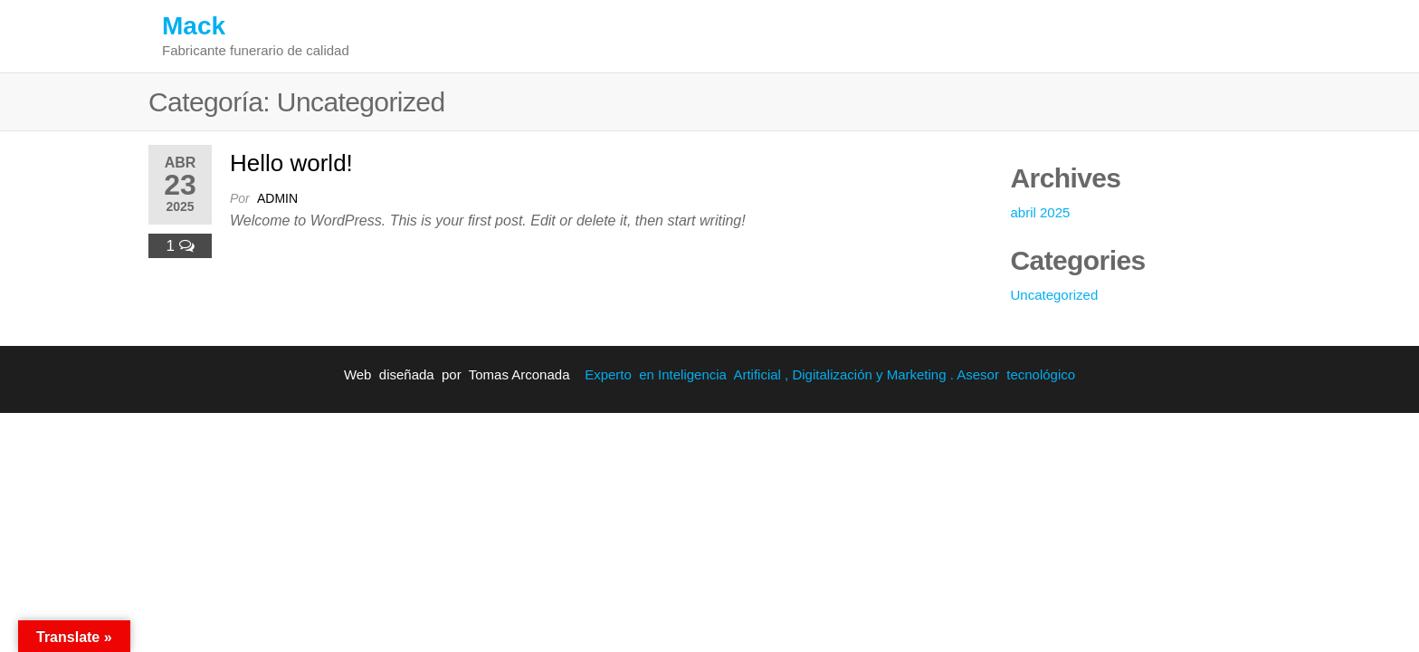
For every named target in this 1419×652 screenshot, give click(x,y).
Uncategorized (1055, 294)
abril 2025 (1041, 212)
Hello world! (291, 163)
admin (277, 198)
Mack (193, 26)
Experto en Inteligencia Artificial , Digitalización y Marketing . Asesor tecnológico (830, 374)
